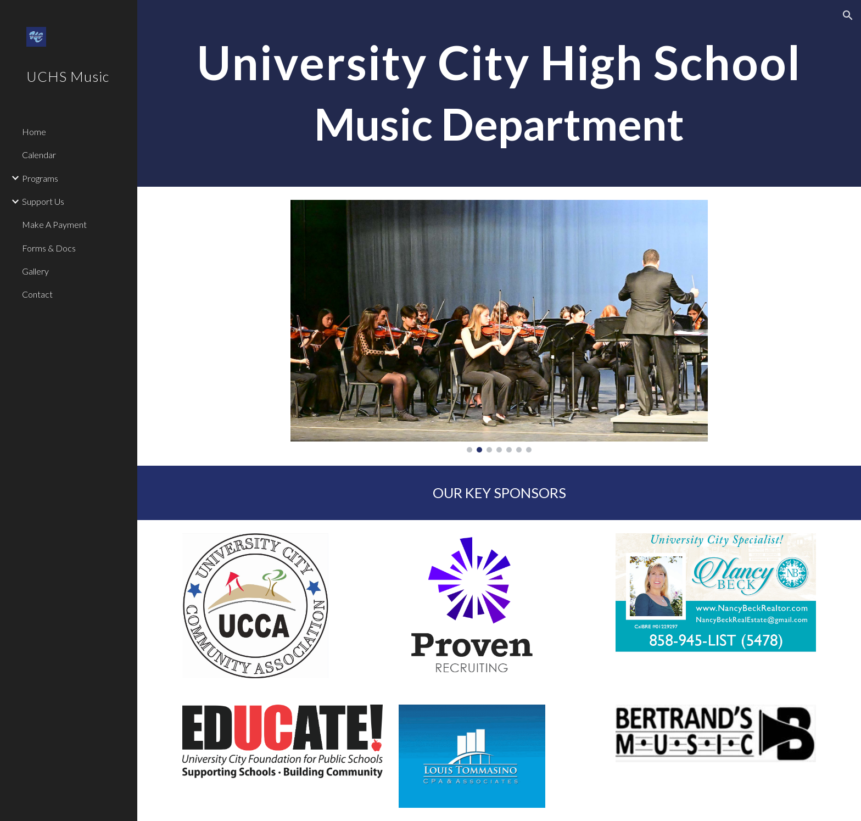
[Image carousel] (499, 326)
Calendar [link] (39, 154)
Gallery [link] (35, 271)
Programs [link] (40, 178)
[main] (499, 93)
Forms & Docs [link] (49, 248)
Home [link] (34, 131)
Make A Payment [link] (54, 224)
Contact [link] (37, 294)
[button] (848, 15)
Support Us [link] (43, 201)
